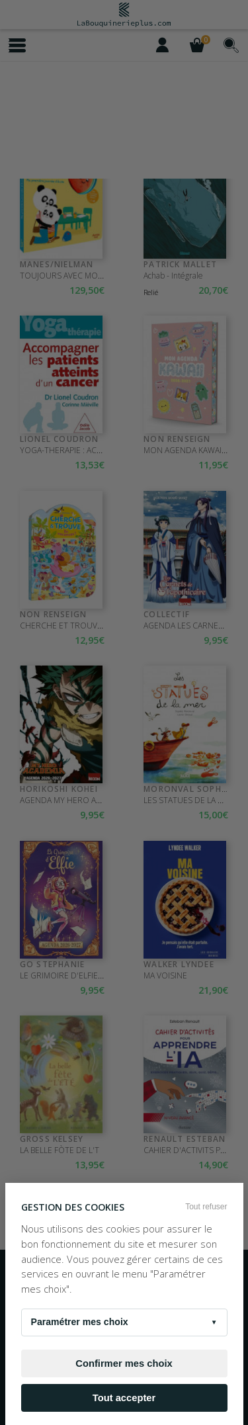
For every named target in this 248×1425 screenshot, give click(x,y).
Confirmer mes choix (123, 1363)
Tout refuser (206, 1206)
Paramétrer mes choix (124, 1322)
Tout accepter (124, 1398)
